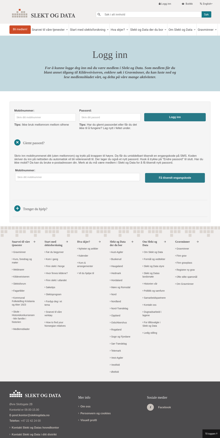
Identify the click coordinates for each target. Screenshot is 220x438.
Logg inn (166, 3)
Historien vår (149, 270)
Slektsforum (19, 270)
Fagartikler (18, 277)
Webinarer (18, 256)
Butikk (189, 3)
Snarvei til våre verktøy (53, 300)
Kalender (82, 242)
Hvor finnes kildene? (56, 259)
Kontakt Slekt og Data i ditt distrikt (33, 421)
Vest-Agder (116, 344)
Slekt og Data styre (153, 252)
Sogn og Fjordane (120, 323)
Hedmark (115, 259)
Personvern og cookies (94, 399)
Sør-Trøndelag (118, 330)
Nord (113, 281)
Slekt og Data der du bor (158, 29)
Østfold (114, 358)
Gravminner (19, 238)
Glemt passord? (29, 142)
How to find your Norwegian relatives (55, 311)
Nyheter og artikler (87, 235)
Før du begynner (54, 238)
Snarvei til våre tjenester (53, 29)
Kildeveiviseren (20, 263)
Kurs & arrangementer (85, 251)
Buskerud (115, 245)
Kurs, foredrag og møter (22, 247)
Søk (206, 14)
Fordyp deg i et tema (53, 290)
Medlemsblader (21, 315)
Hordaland (116, 266)
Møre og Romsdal (120, 274)
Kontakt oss (149, 291)
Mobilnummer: (24, 110)
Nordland (115, 288)
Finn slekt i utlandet (56, 266)
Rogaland (116, 316)
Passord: (85, 110)
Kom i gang (51, 245)
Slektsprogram (53, 281)
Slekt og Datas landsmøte (151, 261)
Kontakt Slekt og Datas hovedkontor (34, 414)
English (207, 3)
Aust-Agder (116, 238)
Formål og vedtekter (153, 245)
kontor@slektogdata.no (34, 401)
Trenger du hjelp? (30, 195)
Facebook (159, 393)
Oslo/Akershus (118, 309)
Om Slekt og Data (194, 29)
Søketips (50, 274)
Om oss (84, 393)
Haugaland (116, 252)
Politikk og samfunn (153, 277)
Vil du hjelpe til (85, 259)
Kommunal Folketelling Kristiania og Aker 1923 (23, 288)
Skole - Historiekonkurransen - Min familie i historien (23, 303)
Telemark (115, 337)
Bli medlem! (21, 29)
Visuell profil (87, 406)
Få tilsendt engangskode (175, 177)
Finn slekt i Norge (55, 252)
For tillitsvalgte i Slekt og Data (151, 311)
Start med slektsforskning (95, 29)
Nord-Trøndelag (119, 295)
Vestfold (115, 351)
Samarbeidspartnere (154, 284)
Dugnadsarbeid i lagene (151, 300)
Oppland (115, 302)
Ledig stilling (149, 319)
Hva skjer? (127, 29)
